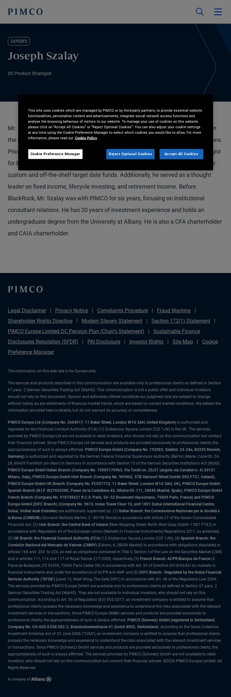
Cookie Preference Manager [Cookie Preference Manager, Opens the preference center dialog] (55, 154)
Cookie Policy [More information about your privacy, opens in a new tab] (86, 138)
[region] (115, 132)
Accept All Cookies (181, 154)
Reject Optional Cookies (130, 154)
